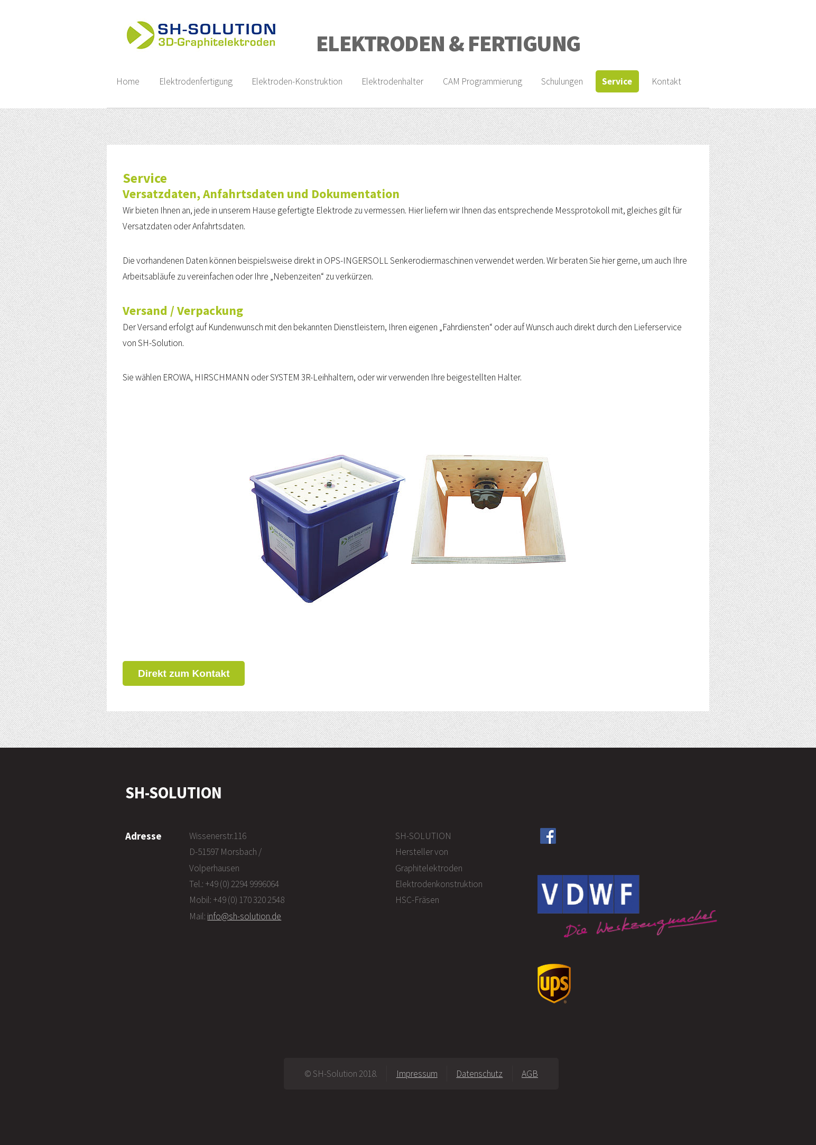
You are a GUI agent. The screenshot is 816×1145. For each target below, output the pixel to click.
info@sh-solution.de (244, 916)
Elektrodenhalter (392, 81)
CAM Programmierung (482, 81)
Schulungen (562, 81)
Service (617, 81)
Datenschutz (479, 1073)
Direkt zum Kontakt (184, 673)
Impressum (417, 1073)
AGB (530, 1073)
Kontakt (666, 81)
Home (128, 81)
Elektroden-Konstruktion (297, 81)
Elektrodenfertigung (196, 81)
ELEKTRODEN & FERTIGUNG (448, 43)
